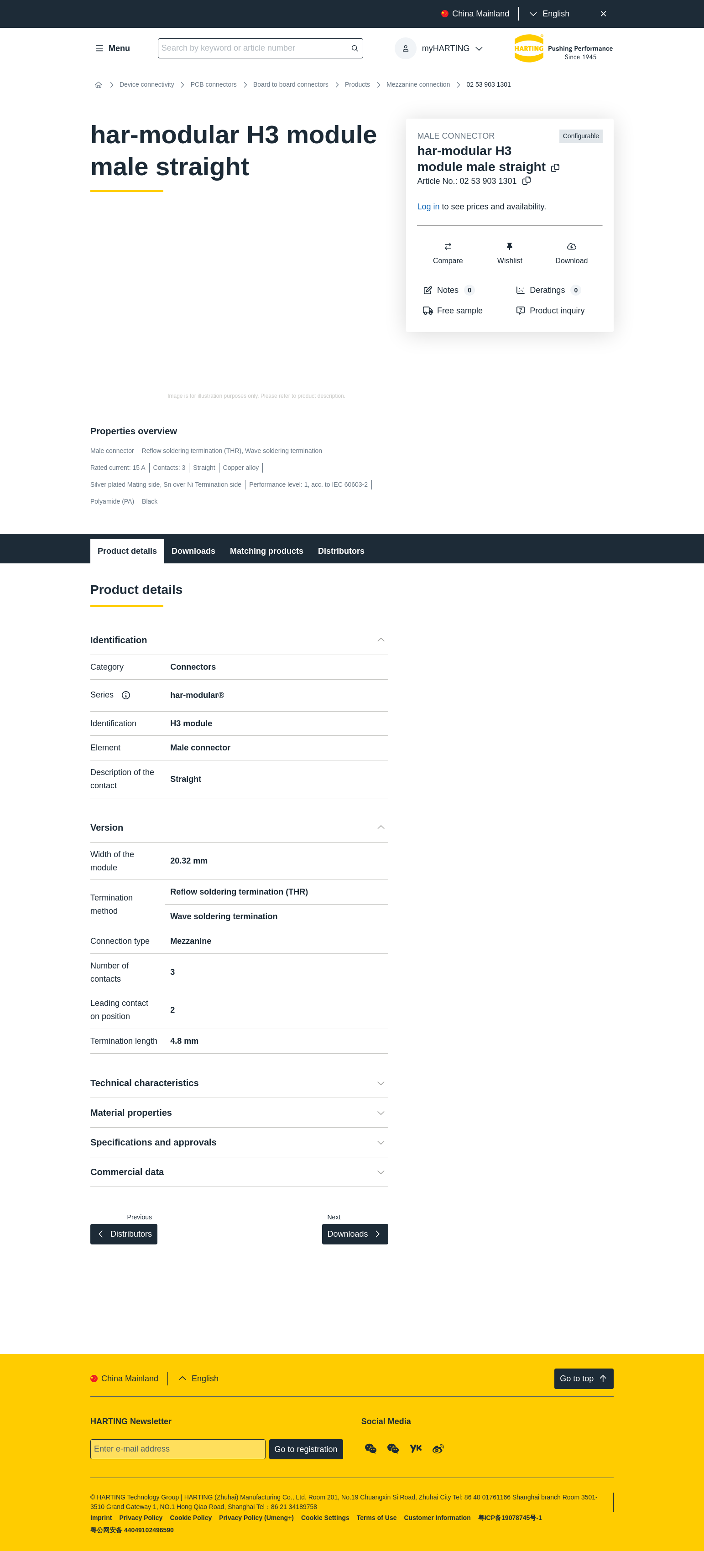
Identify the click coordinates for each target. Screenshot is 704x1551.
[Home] (98, 85)
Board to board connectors (291, 84)
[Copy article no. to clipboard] (525, 181)
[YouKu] (416, 1448)
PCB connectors (214, 84)
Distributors (341, 551)
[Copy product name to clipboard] (553, 168)
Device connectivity (147, 84)
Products (357, 84)
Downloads (193, 551)
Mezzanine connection (418, 84)
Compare (448, 253)
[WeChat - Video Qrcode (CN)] (393, 1448)
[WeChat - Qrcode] (371, 1448)
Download (572, 253)
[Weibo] (438, 1448)
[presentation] (548, 14)
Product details (127, 551)
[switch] (448, 246)
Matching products (266, 551)
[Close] (603, 14)
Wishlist (509, 253)
